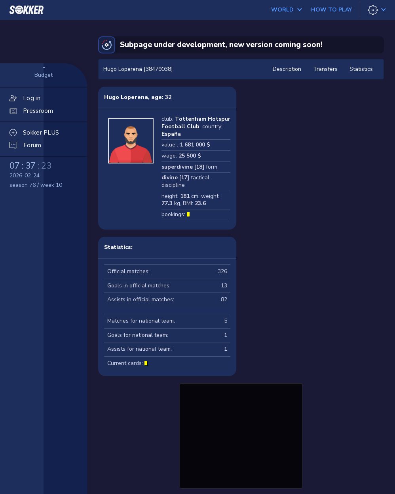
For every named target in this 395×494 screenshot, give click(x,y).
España (171, 134)
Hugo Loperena (126, 97)
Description (287, 69)
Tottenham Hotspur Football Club (195, 122)
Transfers (325, 69)
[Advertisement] (241, 434)
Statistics (361, 69)
